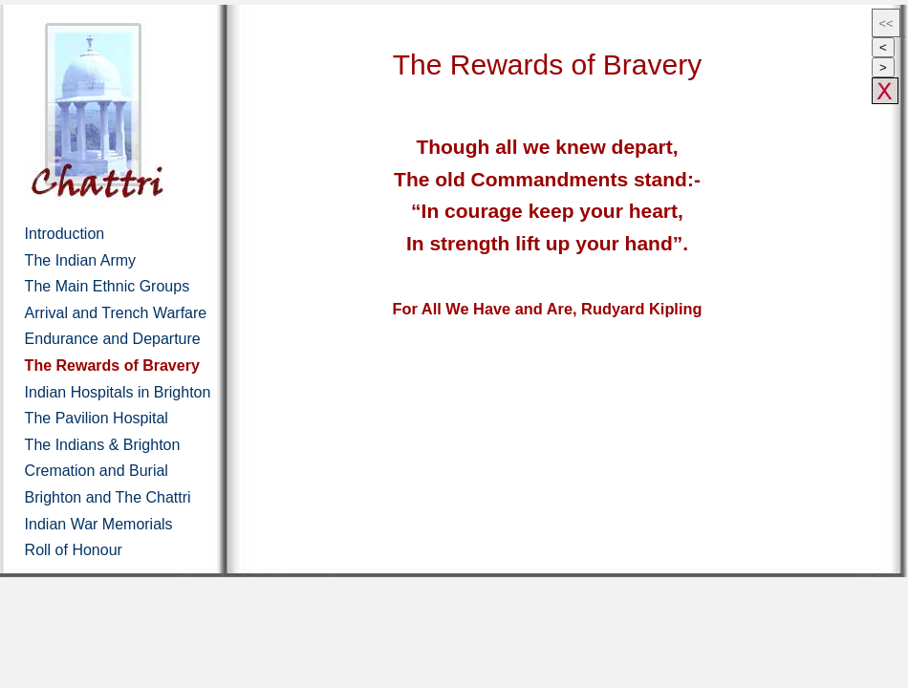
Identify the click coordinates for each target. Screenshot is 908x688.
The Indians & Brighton (103, 445)
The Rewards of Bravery (112, 365)
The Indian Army (81, 260)
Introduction (65, 234)
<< (885, 23)
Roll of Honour (73, 550)
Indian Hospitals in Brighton (118, 392)
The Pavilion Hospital (96, 418)
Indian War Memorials (99, 524)
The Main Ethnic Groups (107, 286)
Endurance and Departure (113, 339)
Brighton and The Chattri (108, 497)
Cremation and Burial (96, 470)
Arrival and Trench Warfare (116, 313)
